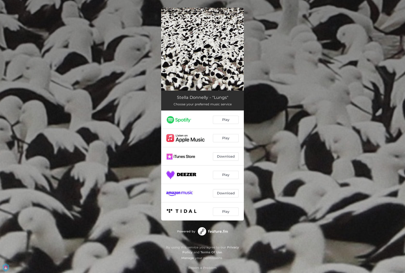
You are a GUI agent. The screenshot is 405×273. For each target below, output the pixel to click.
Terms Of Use (211, 252)
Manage (187, 258)
